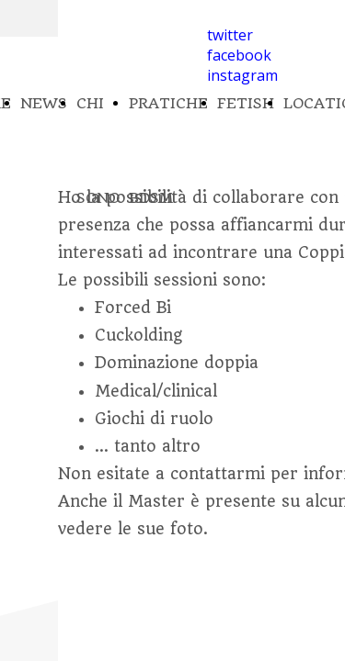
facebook (239, 55)
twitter (230, 35)
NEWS (43, 103)
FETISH (245, 103)
